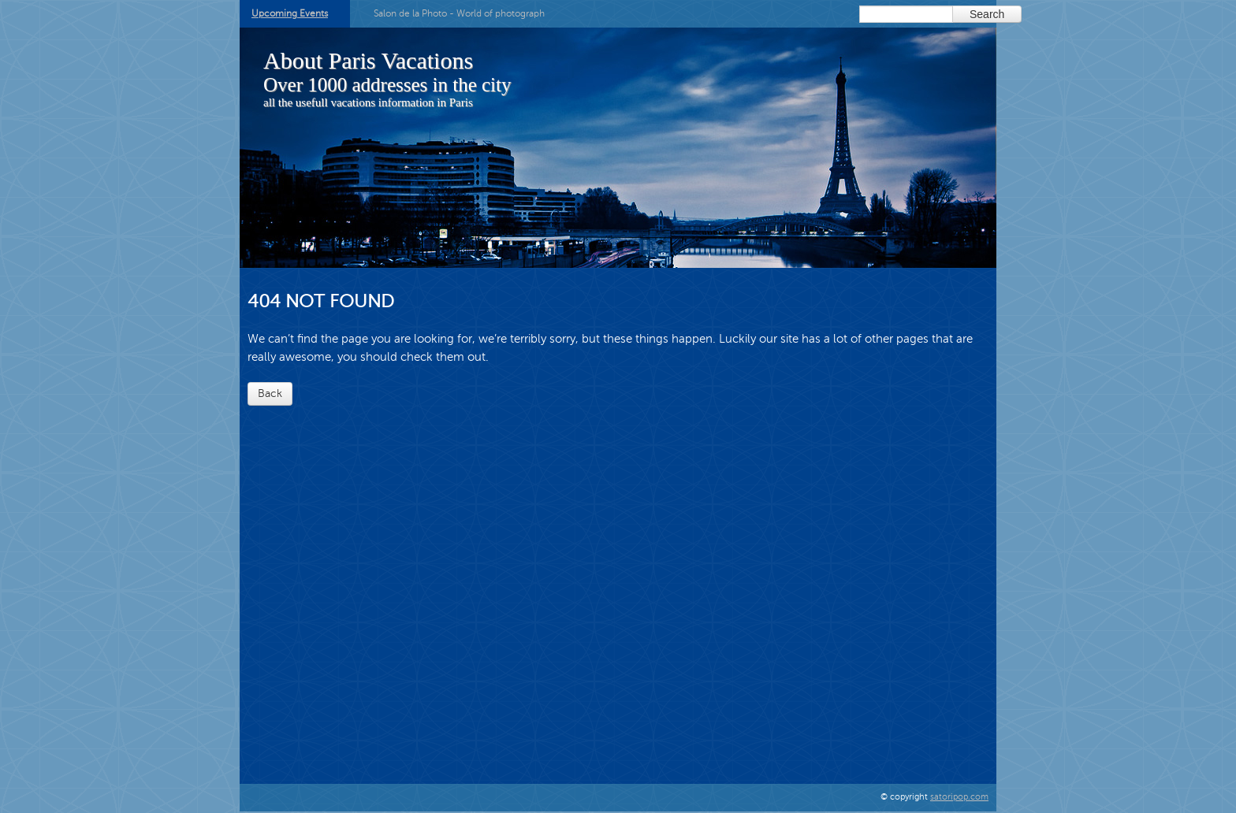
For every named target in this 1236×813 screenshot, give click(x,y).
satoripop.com (959, 797)
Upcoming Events (289, 13)
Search (987, 14)
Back (270, 393)
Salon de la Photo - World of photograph (459, 13)
